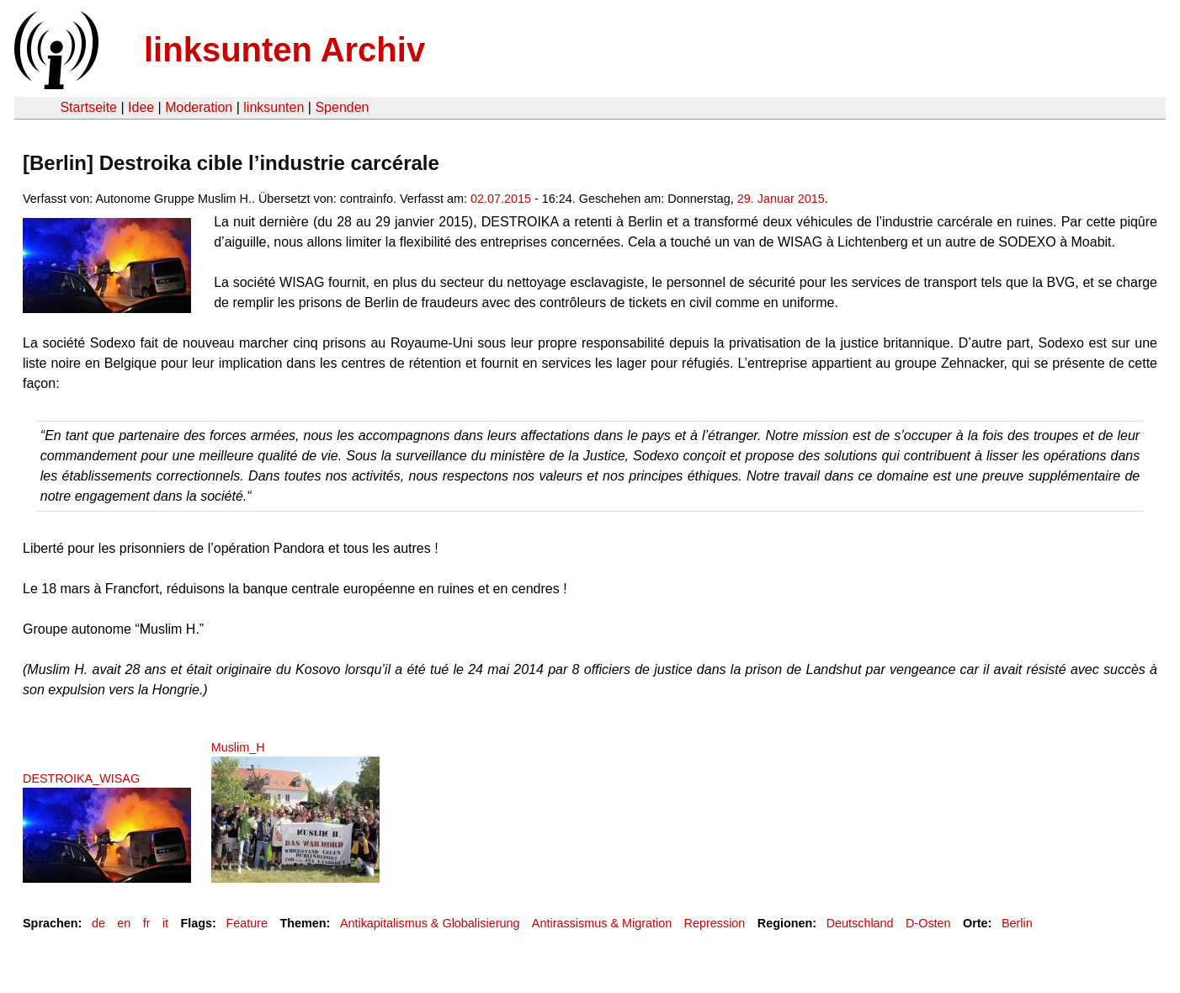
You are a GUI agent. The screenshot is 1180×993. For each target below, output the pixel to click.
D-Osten (928, 923)
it (165, 923)
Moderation (198, 107)
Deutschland (860, 923)
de (98, 923)
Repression (715, 923)
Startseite (88, 107)
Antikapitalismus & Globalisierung (430, 923)
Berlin (1017, 923)
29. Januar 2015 (781, 198)
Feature (247, 923)
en (123, 923)
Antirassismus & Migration (602, 923)
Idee (141, 107)
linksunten (273, 107)
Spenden (342, 107)
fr (147, 923)
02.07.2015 (500, 198)
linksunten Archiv (284, 49)
